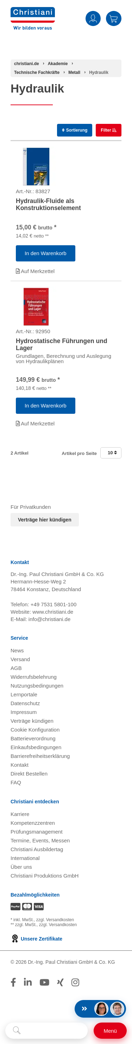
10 (112, 452)
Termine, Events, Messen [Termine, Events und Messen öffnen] (40, 840)
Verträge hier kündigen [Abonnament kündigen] (44, 520)
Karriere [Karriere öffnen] (20, 814)
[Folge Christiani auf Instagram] (75, 982)
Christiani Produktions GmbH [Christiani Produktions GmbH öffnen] (44, 876)
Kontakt (20, 765)
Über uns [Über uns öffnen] (21, 867)
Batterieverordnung (33, 738)
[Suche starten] (16, 1031)
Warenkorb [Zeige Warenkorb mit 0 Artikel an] (113, 18)
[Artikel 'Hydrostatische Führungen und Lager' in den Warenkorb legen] (45, 406)
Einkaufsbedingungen (36, 747)
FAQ (16, 782)
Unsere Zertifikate (36, 939)
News (17, 650)
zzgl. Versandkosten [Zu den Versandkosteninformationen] (55, 919)
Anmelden (93, 18)
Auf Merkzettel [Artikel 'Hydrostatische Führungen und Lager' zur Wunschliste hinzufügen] (35, 423)
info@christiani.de (49, 619)
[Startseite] (26, 63)
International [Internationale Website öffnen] (25, 858)
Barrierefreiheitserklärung (40, 756)
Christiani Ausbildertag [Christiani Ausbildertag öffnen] (37, 849)
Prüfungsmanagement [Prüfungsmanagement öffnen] (37, 832)
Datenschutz (25, 703)
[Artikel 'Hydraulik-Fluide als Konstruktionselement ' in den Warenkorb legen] (45, 253)
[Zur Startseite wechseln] (33, 11)
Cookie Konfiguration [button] (35, 730)
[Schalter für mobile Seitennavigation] (110, 1031)
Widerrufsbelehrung (34, 677)
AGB (16, 668)
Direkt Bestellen (29, 774)
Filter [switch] (106, 130)
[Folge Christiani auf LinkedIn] (28, 982)
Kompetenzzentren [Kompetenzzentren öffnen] (33, 823)
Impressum (24, 712)
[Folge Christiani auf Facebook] (13, 982)
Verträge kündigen (32, 721)
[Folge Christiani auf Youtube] (44, 982)
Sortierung (74, 130)
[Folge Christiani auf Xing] (60, 982)
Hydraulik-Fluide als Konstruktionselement (48, 204)
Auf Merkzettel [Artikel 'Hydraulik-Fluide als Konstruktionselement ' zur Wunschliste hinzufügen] (35, 271)
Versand (20, 659)
